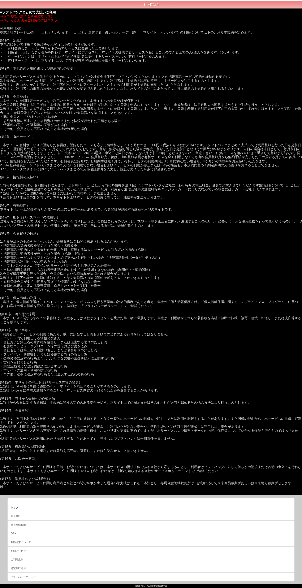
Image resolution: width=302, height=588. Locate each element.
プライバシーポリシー (23, 576)
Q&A (13, 533)
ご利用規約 (17, 559)
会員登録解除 (18, 524)
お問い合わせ (18, 550)
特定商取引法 (18, 568)
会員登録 (16, 516)
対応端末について (21, 542)
